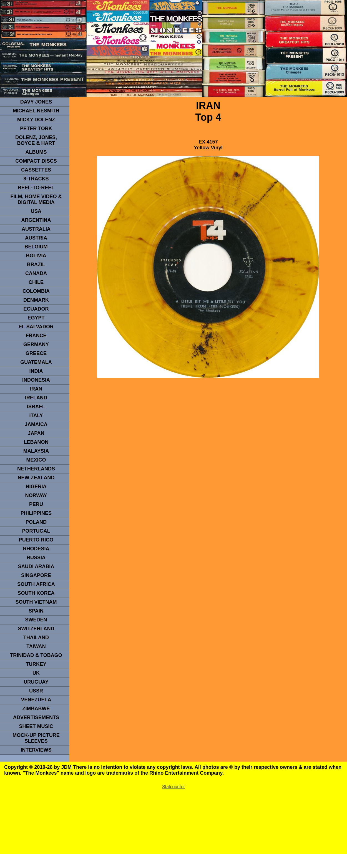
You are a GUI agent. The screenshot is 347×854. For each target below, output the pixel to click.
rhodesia (36, 548)
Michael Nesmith (36, 111)
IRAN (36, 389)
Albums (36, 152)
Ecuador (36, 309)
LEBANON (36, 442)
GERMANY (36, 344)
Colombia (36, 291)
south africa (36, 584)
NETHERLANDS (36, 469)
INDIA (36, 371)
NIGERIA (36, 486)
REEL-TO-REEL (36, 187)
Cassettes (36, 170)
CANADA (36, 273)
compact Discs (36, 161)
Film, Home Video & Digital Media (36, 199)
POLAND (36, 522)
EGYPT (35, 318)
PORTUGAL (36, 531)
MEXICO (36, 460)
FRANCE (36, 335)
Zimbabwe (36, 708)
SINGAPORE (36, 575)
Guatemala (36, 362)
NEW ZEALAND (36, 477)
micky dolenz (36, 119)
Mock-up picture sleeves (36, 738)
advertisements (36, 717)
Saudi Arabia (36, 566)
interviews (36, 750)
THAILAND (36, 637)
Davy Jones (36, 102)
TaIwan (36, 646)
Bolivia (36, 255)
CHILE (36, 282)
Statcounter (173, 786)
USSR (36, 691)
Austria (36, 238)
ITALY (36, 415)
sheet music (36, 726)
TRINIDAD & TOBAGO (36, 655)
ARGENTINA (36, 220)
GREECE (36, 353)
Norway (36, 495)
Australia (36, 229)
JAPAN (36, 433)
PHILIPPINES (36, 513)
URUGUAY (36, 682)
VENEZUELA (36, 699)
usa (36, 211)
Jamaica (36, 424)
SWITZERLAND (36, 628)
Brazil (36, 264)
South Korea (35, 593)
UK (36, 673)
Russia (36, 557)
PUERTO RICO (36, 540)
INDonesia (36, 380)
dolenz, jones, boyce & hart (36, 140)
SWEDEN (36, 620)
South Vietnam (36, 602)
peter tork (36, 128)
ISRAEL (36, 406)
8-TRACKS (36, 179)
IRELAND (36, 397)
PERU (36, 504)
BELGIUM (36, 247)
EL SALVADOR (36, 326)
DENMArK (36, 300)
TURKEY (36, 664)
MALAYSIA (36, 451)
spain (36, 611)
